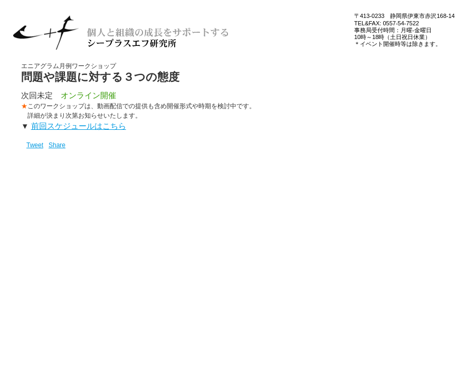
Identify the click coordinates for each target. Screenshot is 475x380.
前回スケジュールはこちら (78, 126)
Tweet (34, 145)
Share (57, 145)
